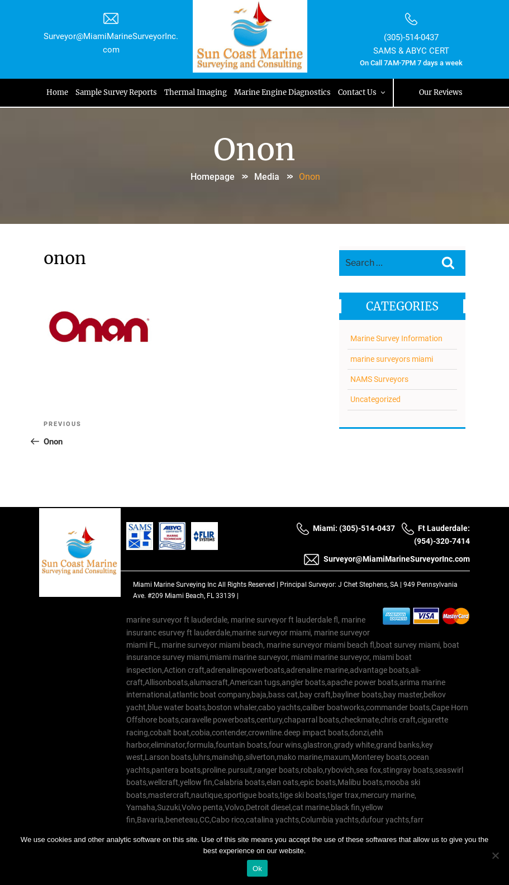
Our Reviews (440, 92)
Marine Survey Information (396, 337)
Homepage (213, 175)
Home (58, 92)
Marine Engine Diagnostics (283, 92)
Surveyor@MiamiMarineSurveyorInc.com (386, 559)
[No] (495, 855)
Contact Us (363, 92)
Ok (257, 868)
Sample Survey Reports (117, 92)
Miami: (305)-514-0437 (345, 528)
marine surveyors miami (391, 357)
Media (266, 175)
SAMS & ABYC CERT (410, 50)
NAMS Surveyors (379, 378)
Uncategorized (375, 398)
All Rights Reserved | (249, 585)
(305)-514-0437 (410, 37)
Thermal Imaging (196, 92)
